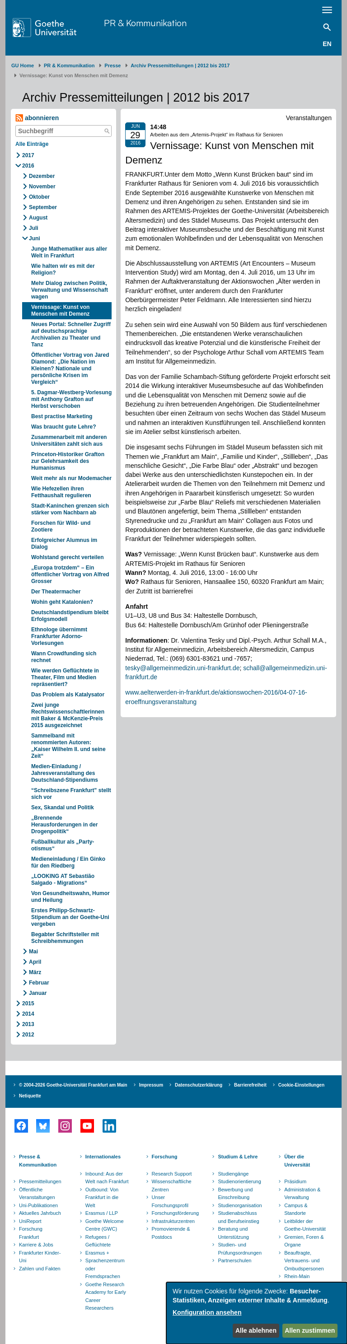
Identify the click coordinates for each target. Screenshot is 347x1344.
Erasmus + (97, 1252)
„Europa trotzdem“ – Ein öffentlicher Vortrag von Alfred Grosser (70, 574)
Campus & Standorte (295, 1209)
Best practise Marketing (61, 416)
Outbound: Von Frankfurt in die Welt (101, 1197)
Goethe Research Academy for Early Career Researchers (105, 1296)
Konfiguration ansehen (207, 1312)
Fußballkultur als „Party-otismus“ (62, 845)
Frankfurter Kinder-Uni (40, 1257)
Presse (112, 65)
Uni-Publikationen (38, 1205)
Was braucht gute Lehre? (63, 427)
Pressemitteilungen (40, 1181)
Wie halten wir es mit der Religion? (63, 269)
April (35, 962)
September (43, 207)
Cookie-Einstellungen (301, 1085)
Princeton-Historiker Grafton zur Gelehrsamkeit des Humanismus (67, 461)
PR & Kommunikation (145, 22)
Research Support (172, 1173)
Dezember (42, 176)
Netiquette (30, 1095)
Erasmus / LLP (101, 1213)
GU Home (22, 65)
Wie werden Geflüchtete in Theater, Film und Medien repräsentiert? (65, 677)
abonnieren (37, 118)
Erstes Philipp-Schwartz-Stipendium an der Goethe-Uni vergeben (70, 917)
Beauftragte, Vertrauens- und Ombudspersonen (304, 1260)
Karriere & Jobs (36, 1244)
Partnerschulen (234, 1260)
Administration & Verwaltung (302, 1193)
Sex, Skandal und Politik (62, 807)
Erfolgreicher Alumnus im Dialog (64, 543)
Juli (33, 228)
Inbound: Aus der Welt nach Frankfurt (107, 1178)
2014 (28, 1014)
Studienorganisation (240, 1205)
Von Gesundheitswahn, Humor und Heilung (70, 896)
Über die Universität (297, 1160)
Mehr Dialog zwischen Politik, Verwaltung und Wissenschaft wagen (69, 290)
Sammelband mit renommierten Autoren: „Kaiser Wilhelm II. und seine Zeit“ (68, 746)
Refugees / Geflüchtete (98, 1241)
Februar (39, 983)
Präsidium (295, 1181)
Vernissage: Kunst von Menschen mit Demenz (60, 310)
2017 (28, 155)
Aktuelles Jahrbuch (40, 1213)
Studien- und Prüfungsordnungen (240, 1248)
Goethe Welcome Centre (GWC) (104, 1225)
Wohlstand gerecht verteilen (67, 557)
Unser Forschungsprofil (170, 1201)
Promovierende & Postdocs (171, 1233)
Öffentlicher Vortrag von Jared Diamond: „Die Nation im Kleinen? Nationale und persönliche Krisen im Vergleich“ (70, 368)
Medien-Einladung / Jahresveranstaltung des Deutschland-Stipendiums (64, 773)
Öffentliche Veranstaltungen (37, 1193)
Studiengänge (233, 1173)
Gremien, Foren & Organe (304, 1241)
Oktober (39, 197)
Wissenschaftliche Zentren (172, 1185)
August (38, 218)
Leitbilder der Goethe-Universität (305, 1225)
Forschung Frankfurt (30, 1233)
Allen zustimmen (310, 1330)
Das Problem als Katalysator (67, 694)
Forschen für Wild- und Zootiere (60, 526)
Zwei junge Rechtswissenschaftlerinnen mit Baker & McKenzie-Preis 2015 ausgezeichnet (67, 715)
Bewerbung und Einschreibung (235, 1193)
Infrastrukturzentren (173, 1221)
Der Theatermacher (55, 591)
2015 (28, 1003)
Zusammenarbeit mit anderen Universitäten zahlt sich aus (69, 440)
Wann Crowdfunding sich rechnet (63, 656)
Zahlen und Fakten (40, 1268)
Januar (38, 993)
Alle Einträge (31, 144)
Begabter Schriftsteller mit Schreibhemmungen (65, 937)
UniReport (30, 1221)
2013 (28, 1024)
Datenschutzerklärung (198, 1085)
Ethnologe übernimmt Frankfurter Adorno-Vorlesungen (59, 636)
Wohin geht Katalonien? (62, 602)
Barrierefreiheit (250, 1085)
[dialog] (256, 1313)
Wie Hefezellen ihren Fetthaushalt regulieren (61, 492)
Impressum (151, 1085)
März (35, 972)
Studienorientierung (239, 1181)
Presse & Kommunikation (37, 1160)
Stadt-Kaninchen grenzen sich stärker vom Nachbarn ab (70, 509)
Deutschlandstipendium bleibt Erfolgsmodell (69, 615)
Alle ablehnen (256, 1330)
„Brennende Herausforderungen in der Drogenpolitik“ (64, 825)
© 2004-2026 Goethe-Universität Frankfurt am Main (73, 1085)
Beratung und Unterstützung (233, 1233)
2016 (28, 166)
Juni (34, 238)
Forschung (165, 1156)
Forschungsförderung (174, 1213)
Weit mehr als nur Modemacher (71, 478)
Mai (33, 951)
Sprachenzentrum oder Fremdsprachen (105, 1268)
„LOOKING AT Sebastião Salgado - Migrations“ (62, 879)
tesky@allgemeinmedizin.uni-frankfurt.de (182, 668)
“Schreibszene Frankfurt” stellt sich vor (71, 793)
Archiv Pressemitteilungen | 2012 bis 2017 (180, 65)
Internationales (103, 1156)
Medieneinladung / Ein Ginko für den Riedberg (68, 862)
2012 (28, 1034)
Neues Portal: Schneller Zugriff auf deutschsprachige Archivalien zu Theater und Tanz (71, 334)
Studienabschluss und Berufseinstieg (238, 1217)
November (42, 186)
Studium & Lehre (238, 1156)
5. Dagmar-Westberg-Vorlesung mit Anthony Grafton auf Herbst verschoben (71, 399)
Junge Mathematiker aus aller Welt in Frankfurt (69, 252)
